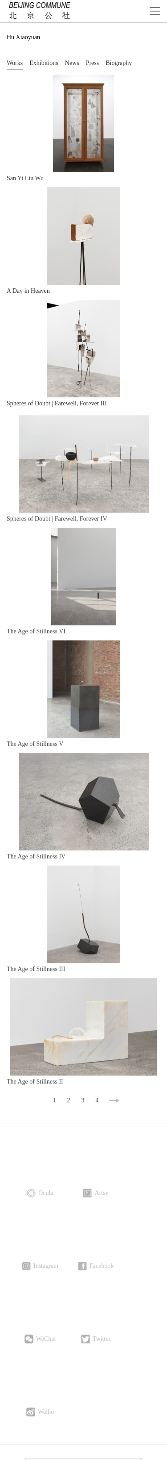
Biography (119, 63)
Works (15, 63)
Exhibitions (43, 63)
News (72, 63)
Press (92, 63)
